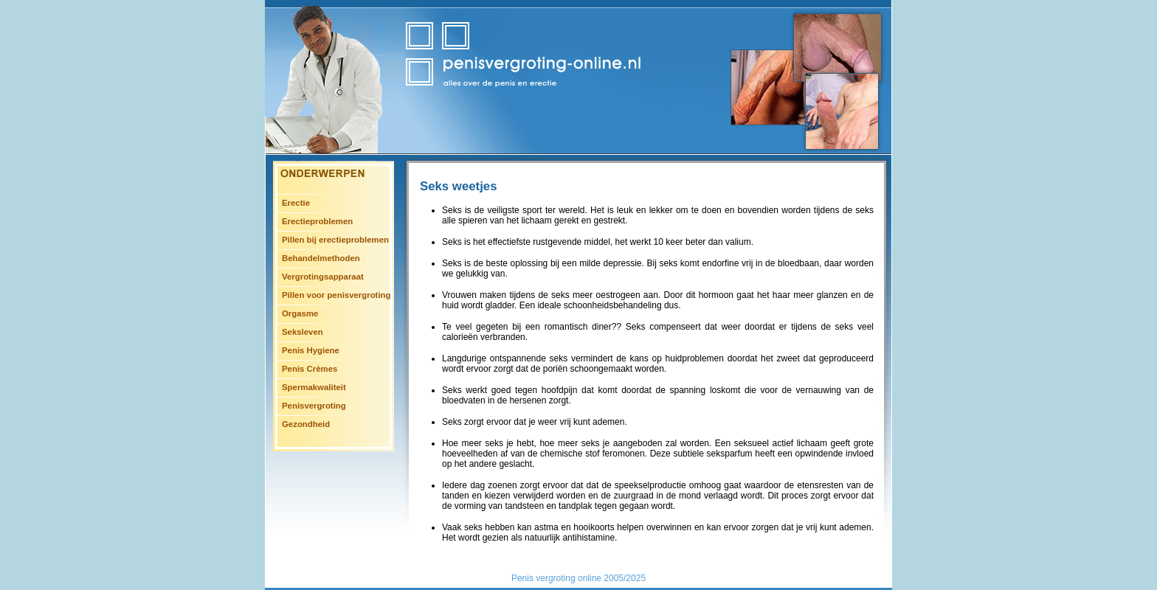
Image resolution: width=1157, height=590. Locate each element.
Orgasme (300, 313)
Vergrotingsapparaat (323, 276)
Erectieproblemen (317, 221)
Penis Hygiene (310, 350)
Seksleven (302, 331)
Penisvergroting (314, 405)
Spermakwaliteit (314, 387)
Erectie (296, 202)
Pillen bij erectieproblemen (335, 239)
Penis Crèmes (309, 368)
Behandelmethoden (321, 258)
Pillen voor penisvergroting (336, 295)
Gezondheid (306, 424)
